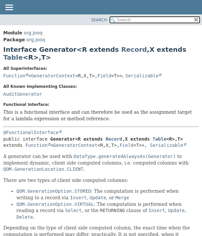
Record (134, 49)
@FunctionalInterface (31, 132)
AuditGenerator (22, 94)
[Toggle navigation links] (8, 7)
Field (104, 75)
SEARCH (99, 20)
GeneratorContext (53, 75)
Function (14, 75)
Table (13, 57)
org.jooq (33, 32)
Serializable (141, 75)
